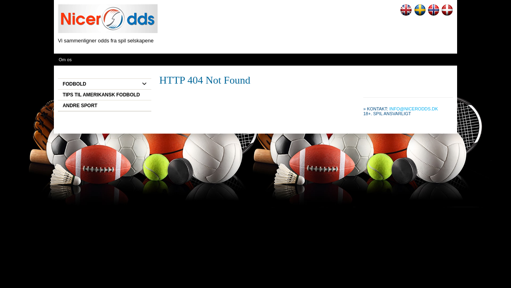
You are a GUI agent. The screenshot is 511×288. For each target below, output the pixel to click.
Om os (65, 59)
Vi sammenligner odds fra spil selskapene (106, 41)
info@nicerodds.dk (413, 108)
